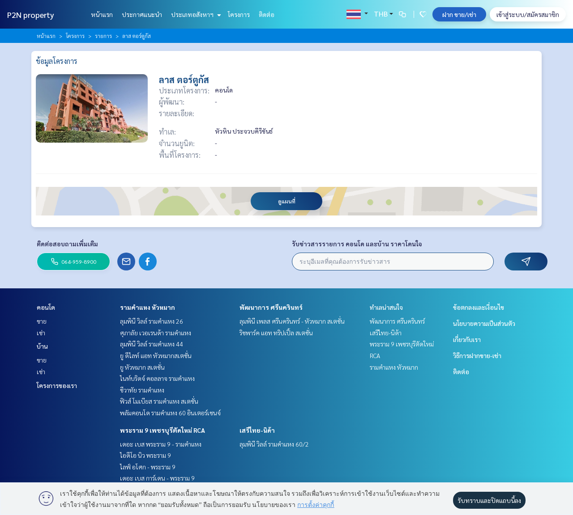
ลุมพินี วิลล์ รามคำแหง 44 (151, 344)
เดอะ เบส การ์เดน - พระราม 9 (157, 478)
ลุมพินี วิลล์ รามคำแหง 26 (151, 321)
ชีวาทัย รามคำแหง (142, 390)
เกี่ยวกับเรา (467, 339)
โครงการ (239, 14)
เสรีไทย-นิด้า (257, 430)
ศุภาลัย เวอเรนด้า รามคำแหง (155, 333)
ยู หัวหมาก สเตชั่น (142, 367)
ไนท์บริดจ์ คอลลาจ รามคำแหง (157, 378)
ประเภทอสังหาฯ (195, 14)
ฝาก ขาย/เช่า (459, 14)
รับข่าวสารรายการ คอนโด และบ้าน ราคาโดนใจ (357, 244)
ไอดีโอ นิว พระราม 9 (145, 455)
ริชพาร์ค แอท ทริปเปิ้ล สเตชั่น (276, 333)
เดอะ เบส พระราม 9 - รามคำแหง (160, 444)
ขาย (42, 321)
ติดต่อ (266, 14)
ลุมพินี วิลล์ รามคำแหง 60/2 (274, 444)
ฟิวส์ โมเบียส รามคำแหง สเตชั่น (159, 401)
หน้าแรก (102, 14)
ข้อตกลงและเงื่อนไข (478, 307)
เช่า (41, 333)
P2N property (30, 14)
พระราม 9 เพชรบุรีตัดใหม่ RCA (162, 430)
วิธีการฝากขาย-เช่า (477, 355)
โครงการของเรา (57, 385)
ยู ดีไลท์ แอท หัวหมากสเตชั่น (156, 355)
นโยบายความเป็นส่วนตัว (484, 323)
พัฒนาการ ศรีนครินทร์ (271, 307)
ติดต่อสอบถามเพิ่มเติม (67, 244)
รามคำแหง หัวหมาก (147, 307)
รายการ (103, 35)
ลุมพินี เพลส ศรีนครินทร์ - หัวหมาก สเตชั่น (292, 321)
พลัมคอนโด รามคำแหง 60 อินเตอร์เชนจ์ (170, 413)
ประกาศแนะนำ (142, 14)
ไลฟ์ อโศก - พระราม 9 (147, 467)
